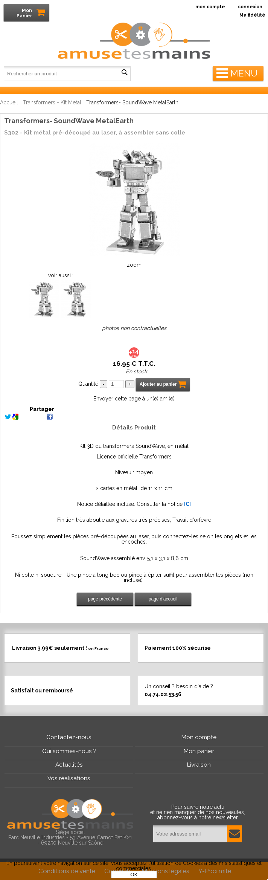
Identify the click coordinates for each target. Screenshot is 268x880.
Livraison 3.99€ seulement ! (60, 648)
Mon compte (198, 737)
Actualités (69, 764)
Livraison (199, 764)
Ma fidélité (252, 15)
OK (133, 874)
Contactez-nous (68, 737)
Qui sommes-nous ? (69, 751)
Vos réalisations (68, 778)
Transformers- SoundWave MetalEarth (69, 121)
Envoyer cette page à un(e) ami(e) (134, 399)
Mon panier (199, 751)
